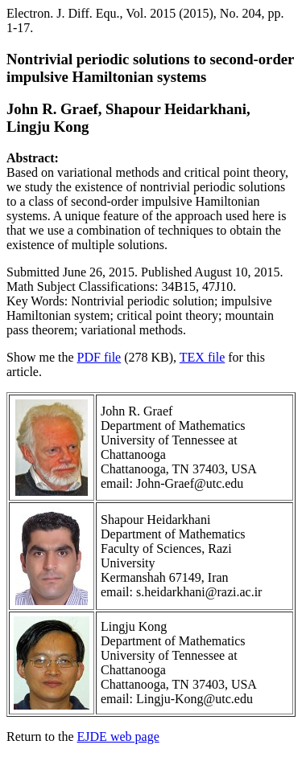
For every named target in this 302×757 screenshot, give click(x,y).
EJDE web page (118, 736)
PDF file (99, 357)
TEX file (202, 357)
